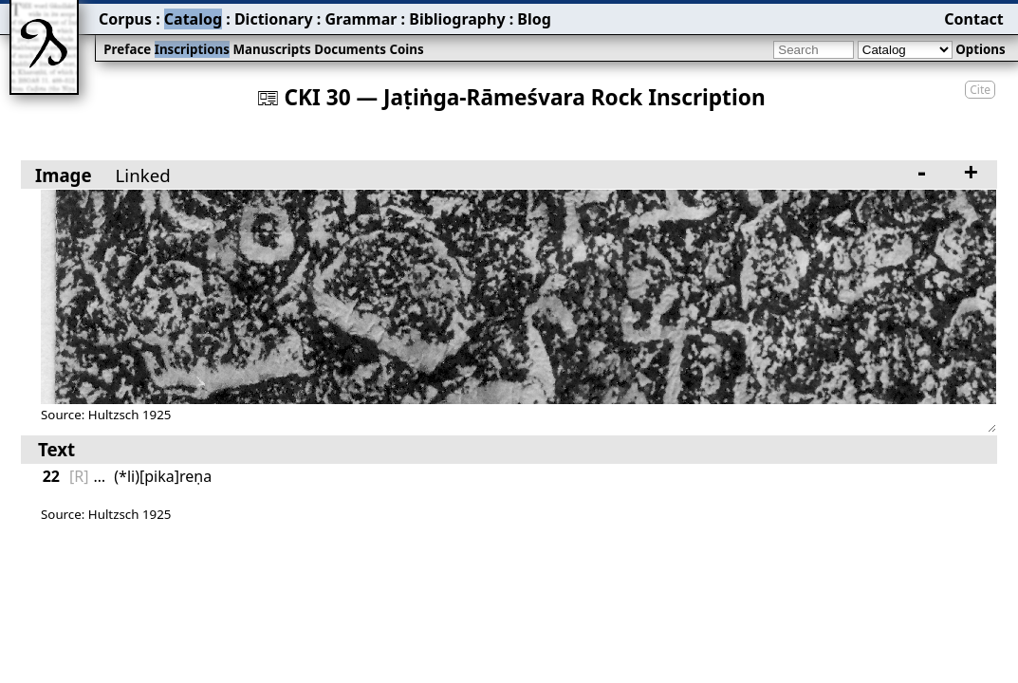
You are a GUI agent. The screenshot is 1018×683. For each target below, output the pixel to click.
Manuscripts (271, 49)
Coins (406, 49)
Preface (127, 49)
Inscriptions (192, 49)
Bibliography (457, 19)
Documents (350, 49)
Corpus (125, 19)
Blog (534, 19)
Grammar (360, 19)
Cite (980, 90)
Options (980, 49)
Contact (973, 19)
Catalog (193, 19)
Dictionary (273, 19)
